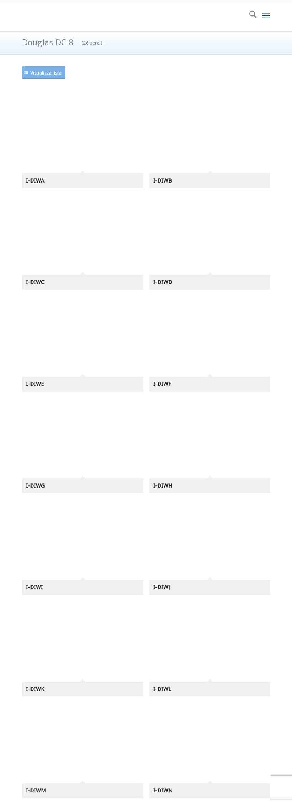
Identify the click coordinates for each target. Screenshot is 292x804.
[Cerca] (249, 15)
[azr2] (121, 15)
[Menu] (266, 16)
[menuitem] (249, 15)
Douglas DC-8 (62, 42)
